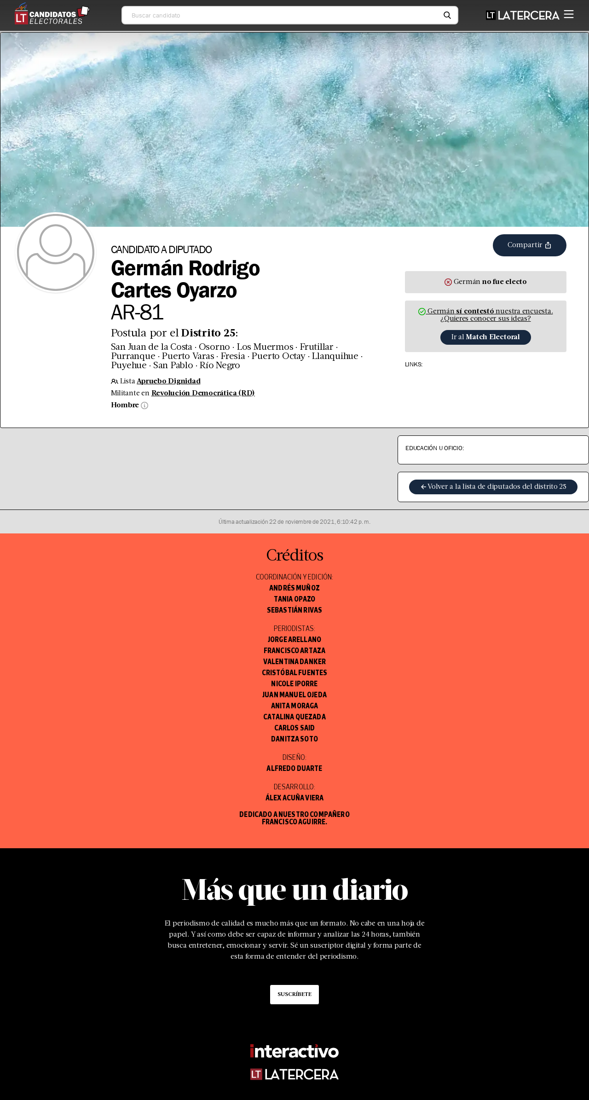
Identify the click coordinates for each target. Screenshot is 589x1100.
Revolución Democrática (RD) (203, 393)
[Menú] (568, 12)
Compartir (530, 245)
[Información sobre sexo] (143, 405)
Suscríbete (294, 994)
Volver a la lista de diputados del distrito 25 (493, 487)
